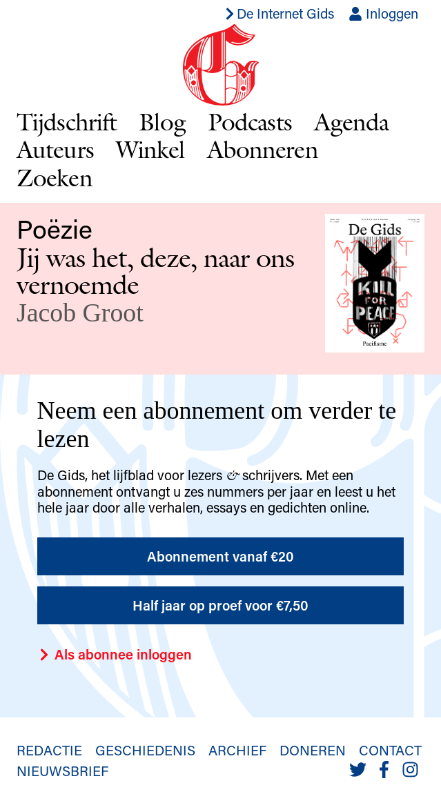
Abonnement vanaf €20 (220, 556)
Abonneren (262, 149)
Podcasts (250, 121)
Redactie (49, 750)
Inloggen (383, 13)
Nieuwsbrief (62, 771)
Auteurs (55, 149)
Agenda (351, 121)
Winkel (150, 149)
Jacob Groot (80, 312)
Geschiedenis (145, 750)
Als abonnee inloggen (114, 654)
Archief (237, 750)
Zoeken (54, 177)
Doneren (313, 750)
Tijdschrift (67, 121)
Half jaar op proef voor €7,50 (220, 605)
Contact (390, 750)
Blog (162, 121)
